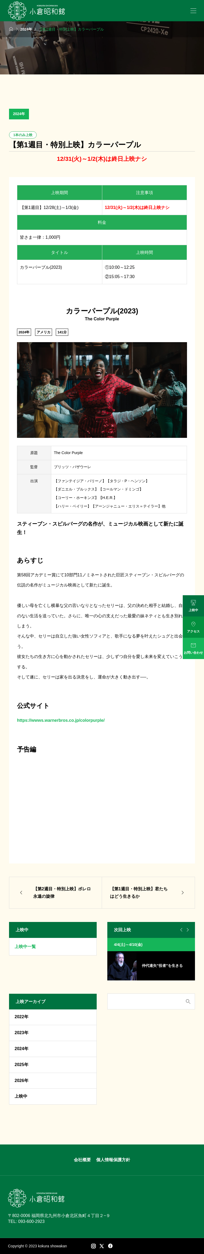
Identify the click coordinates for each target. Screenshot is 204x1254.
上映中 (21, 1096)
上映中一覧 (25, 946)
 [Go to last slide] (180, 930)
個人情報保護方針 (113, 1159)
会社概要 (82, 1159)
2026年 (21, 1080)
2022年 (21, 1016)
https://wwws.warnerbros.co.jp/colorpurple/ (61, 720)
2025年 (21, 1064)
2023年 (21, 1032)
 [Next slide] (187, 930)
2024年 (19, 114)
